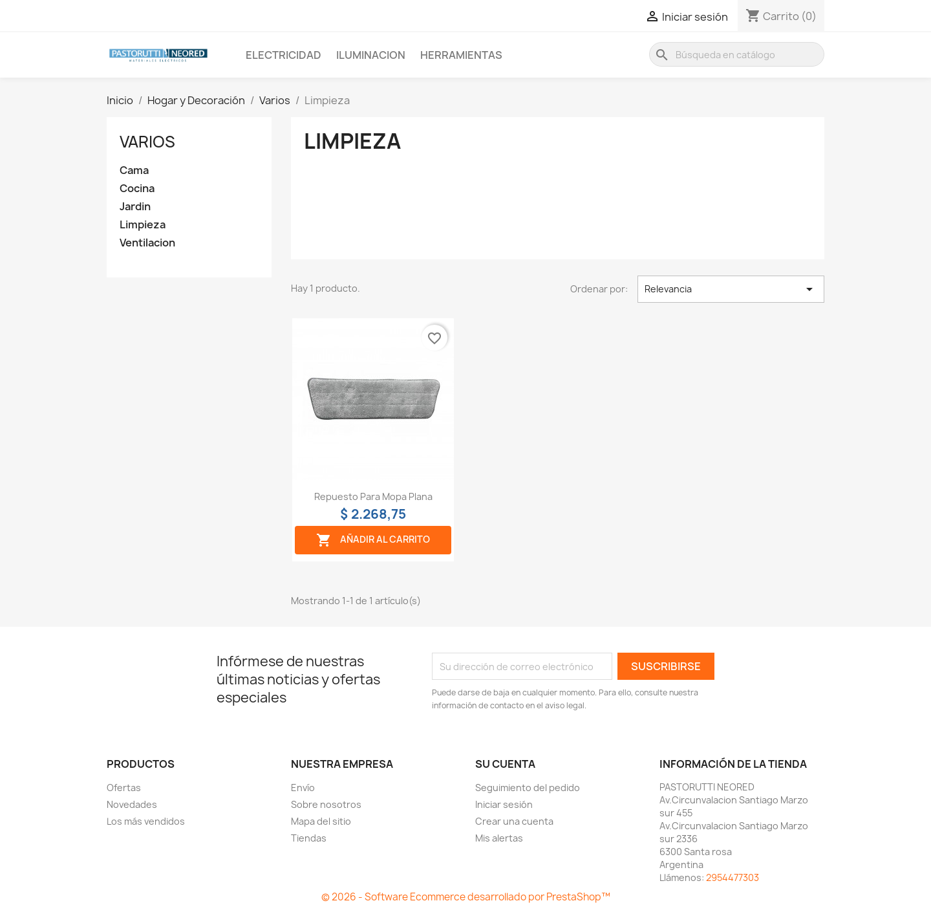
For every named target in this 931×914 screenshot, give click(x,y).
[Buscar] (736, 54)
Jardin (135, 206)
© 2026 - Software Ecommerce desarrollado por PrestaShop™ (465, 897)
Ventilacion (147, 243)
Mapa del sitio (321, 821)
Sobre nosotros (326, 804)
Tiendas (308, 838)
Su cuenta (505, 764)
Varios (147, 142)
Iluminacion (370, 55)
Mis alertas (499, 838)
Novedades (132, 804)
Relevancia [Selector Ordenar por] (731, 289)
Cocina (137, 188)
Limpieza (143, 225)
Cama (134, 170)
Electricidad (283, 55)
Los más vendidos (146, 821)
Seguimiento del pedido (527, 787)
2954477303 (732, 877)
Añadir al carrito (373, 540)
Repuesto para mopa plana (373, 496)
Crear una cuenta (514, 821)
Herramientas (461, 55)
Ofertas (124, 787)
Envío (303, 787)
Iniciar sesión (504, 804)
